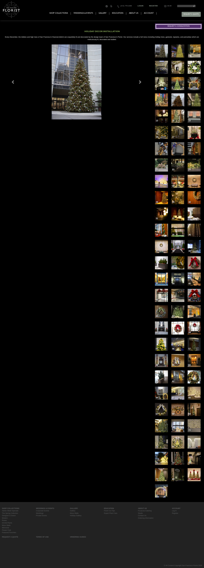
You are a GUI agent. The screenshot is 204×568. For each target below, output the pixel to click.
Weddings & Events (83, 13)
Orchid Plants (7, 523)
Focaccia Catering (145, 511)
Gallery (102, 13)
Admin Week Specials (10, 511)
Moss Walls (6, 525)
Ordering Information (145, 518)
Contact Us (142, 516)
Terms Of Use (42, 537)
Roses (4, 520)
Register (153, 6)
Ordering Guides (78, 537)
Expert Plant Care (110, 513)
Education (117, 13)
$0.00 (169, 6)
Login (140, 6)
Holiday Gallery (75, 516)
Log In (174, 511)
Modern (5, 518)
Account (149, 13)
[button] (13, 81)
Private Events (41, 516)
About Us (133, 13)
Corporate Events (42, 511)
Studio (140, 513)
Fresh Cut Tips (109, 511)
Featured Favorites (9, 532)
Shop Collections (58, 13)
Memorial (5, 528)
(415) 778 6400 (126, 6)
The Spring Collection (10, 513)
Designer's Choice (9, 516)
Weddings (39, 513)
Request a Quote (191, 14)
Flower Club (6, 530)
